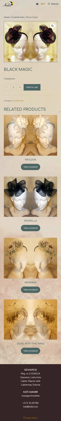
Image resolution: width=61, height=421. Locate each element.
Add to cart (32, 87)
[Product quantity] (13, 87)
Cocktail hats (18, 17)
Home (7, 17)
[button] (52, 25)
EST (43, 3)
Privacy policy (30, 417)
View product (31, 166)
